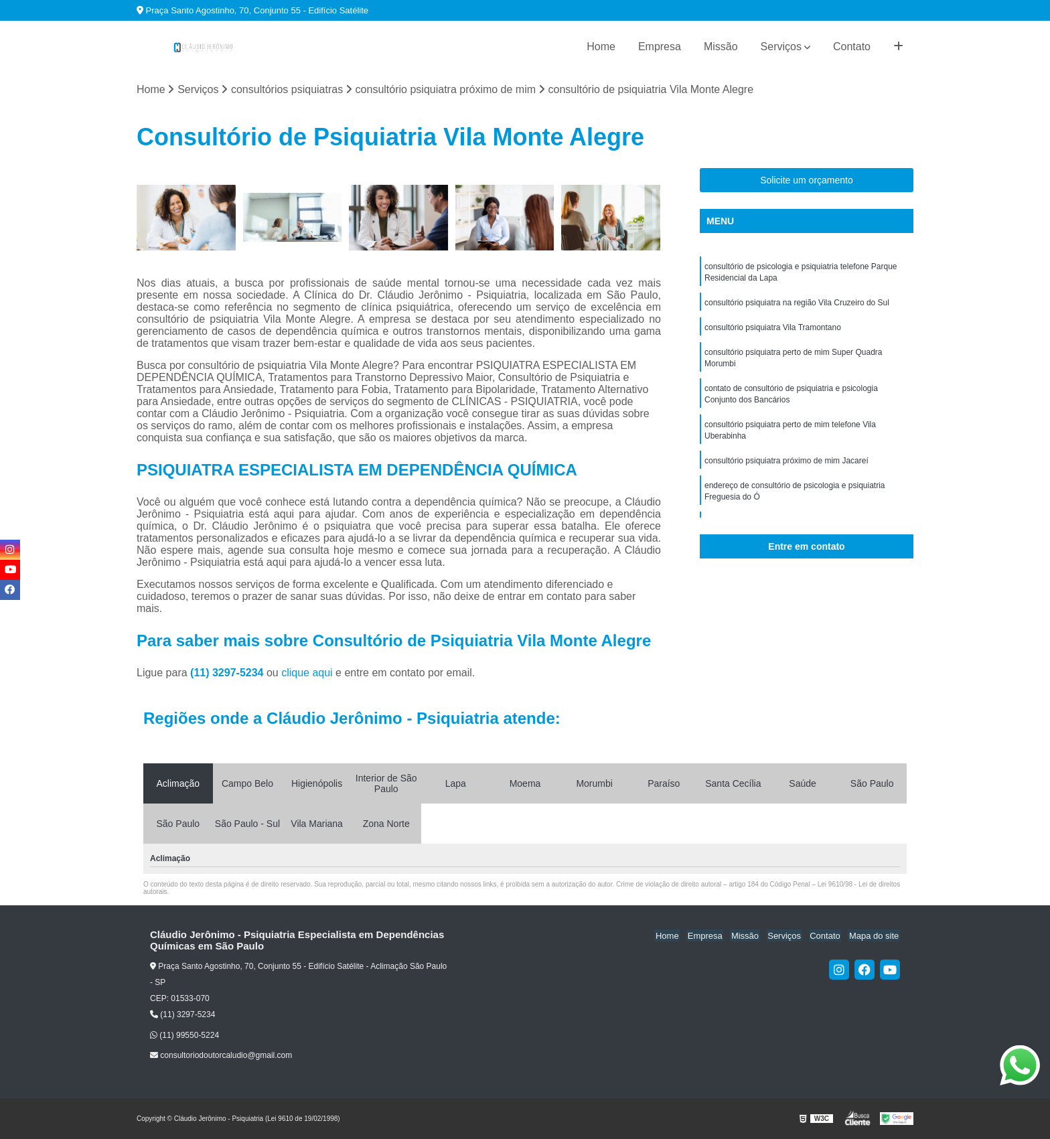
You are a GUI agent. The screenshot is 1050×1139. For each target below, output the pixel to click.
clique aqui (307, 673)
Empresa (659, 46)
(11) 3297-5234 (228, 673)
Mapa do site (874, 936)
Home (601, 46)
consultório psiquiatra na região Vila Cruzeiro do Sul (796, 304)
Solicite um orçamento (806, 180)
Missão (721, 46)
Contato (852, 46)
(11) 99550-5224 (184, 1035)
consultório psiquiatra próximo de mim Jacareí (786, 468)
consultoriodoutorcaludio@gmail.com (221, 1056)
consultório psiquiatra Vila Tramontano (772, 330)
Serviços (781, 46)
